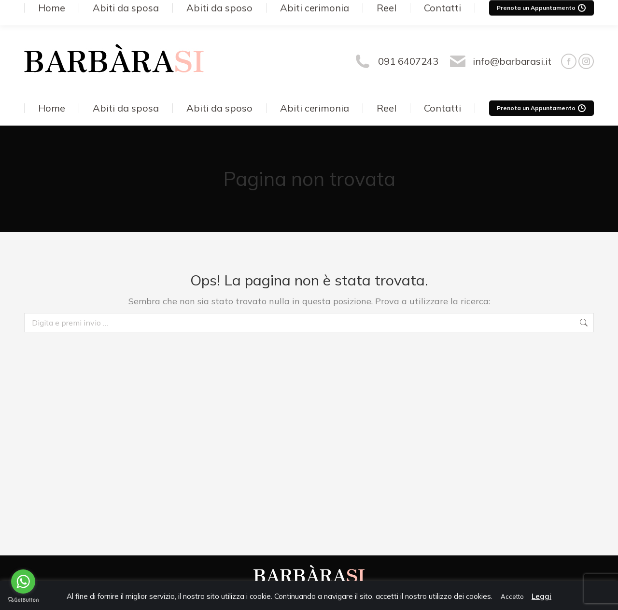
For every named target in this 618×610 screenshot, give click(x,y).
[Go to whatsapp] (23, 581)
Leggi (541, 596)
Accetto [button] (512, 596)
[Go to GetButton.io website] (23, 600)
